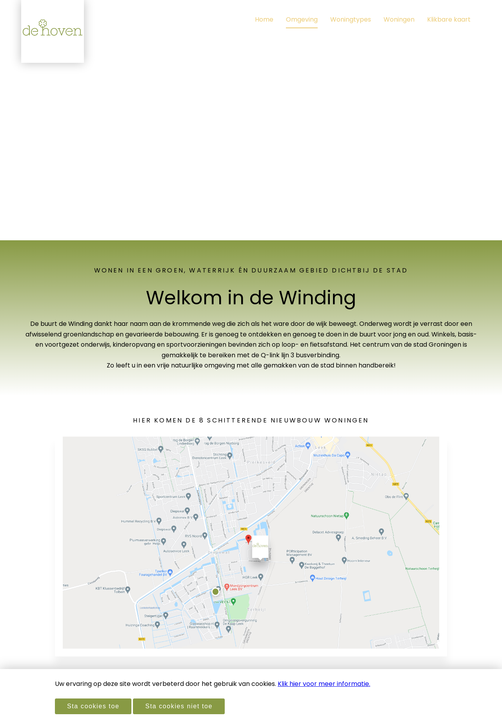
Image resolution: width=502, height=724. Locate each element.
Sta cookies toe (93, 706)
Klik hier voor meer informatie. (324, 683)
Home (264, 19)
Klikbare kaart (449, 19)
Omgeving (302, 19)
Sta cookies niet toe (179, 706)
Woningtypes (350, 19)
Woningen (399, 19)
